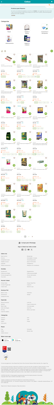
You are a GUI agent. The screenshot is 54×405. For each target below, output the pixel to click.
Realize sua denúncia (5, 265)
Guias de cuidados (5, 312)
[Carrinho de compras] (51, 2)
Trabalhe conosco (5, 262)
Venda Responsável (31, 260)
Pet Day (3, 310)
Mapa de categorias (12, 386)
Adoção (28, 295)
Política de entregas (5, 273)
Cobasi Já (29, 285)
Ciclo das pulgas (30, 306)
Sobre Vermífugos (5, 308)
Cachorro (3, 318)
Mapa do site (4, 386)
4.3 (15, 65)
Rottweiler (29, 329)
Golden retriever (4, 333)
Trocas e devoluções (31, 275)
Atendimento (4, 271)
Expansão (3, 264)
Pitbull (2, 331)
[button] (1, 2)
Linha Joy (29, 302)
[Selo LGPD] (6, 360)
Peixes (28, 321)
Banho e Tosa (4, 293)
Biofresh (3, 304)
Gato (28, 318)
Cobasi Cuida (4, 287)
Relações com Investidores (33, 265)
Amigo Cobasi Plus (31, 283)
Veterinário (29, 293)
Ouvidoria (29, 277)
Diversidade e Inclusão (32, 258)
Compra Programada (5, 285)
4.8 (15, 116)
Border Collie (30, 331)
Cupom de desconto (31, 304)
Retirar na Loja (30, 287)
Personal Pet (4, 295)
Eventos (3, 258)
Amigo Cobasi (4, 283)
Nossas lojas (29, 256)
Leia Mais (13, 15)
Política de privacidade (32, 273)
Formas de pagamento (6, 275)
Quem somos (4, 256)
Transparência (30, 264)
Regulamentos (30, 271)
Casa (28, 319)
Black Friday (3, 306)
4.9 (31, 65)
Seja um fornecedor (31, 262)
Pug (2, 329)
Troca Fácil (3, 277)
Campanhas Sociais (5, 260)
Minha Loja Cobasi (31, 310)
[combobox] (27, 5)
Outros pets (3, 323)
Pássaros (3, 319)
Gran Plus (29, 308)
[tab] (2, 52)
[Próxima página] (32, 237)
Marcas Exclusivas (5, 302)
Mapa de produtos (21, 386)
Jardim (2, 321)
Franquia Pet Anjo (5, 296)
